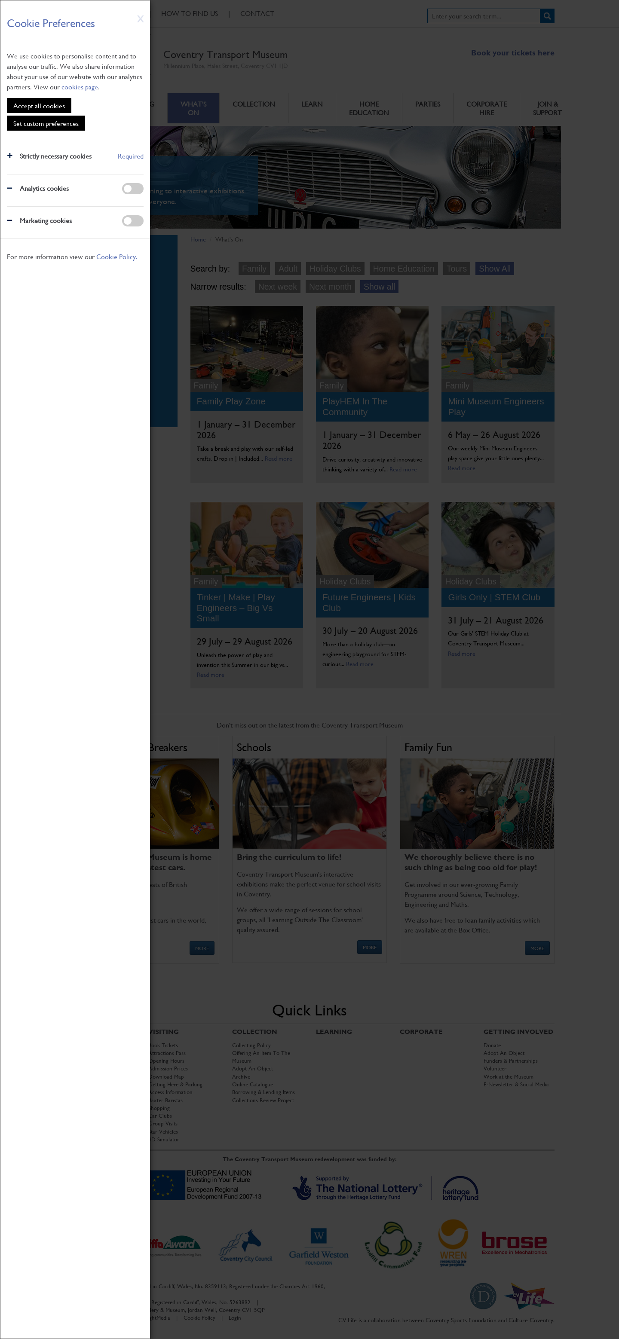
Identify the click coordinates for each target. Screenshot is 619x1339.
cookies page (79, 87)
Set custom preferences (46, 123)
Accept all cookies (39, 105)
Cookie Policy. (117, 256)
